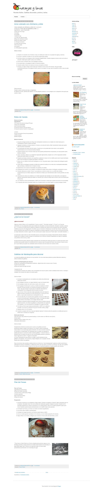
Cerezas (75, 163)
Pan (20, 208)
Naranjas (75, 184)
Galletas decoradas (26, 374)
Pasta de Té (75, 189)
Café (74, 161)
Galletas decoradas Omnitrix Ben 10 (83, 117)
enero (73, 29)
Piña (74, 191)
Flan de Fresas (20, 382)
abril (73, 41)
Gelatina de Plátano (82, 130)
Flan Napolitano (83, 92)
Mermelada (75, 182)
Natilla (74, 186)
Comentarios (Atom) (24, 474)
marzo (73, 26)
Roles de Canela (20, 117)
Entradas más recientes (20, 472)
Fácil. (74, 169)
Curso (74, 168)
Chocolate (75, 164)
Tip (19, 248)
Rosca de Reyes (76, 196)
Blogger (59, 486)
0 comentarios (37, 109)
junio (73, 23)
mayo (73, 25)
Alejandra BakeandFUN (25, 109)
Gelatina (75, 178)
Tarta (74, 197)
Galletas (75, 174)
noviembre (74, 33)
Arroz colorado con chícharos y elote (28, 24)
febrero (73, 28)
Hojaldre (75, 179)
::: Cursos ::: (22, 16)
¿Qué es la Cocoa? (22, 217)
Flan (74, 171)
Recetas (16, 16)
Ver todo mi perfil (75, 146)
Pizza (74, 192)
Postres (22, 208)
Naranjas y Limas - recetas (79, 152)
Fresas (20, 467)
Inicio (47, 472)
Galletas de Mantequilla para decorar (28, 254)
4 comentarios (37, 247)
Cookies (20, 374)
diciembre (74, 31)
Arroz (20, 111)
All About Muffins (76, 154)
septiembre (74, 36)
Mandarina (75, 181)
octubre (73, 34)
